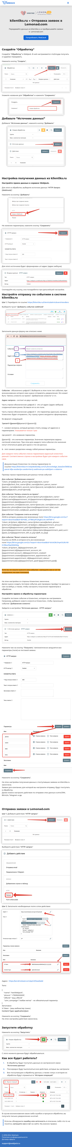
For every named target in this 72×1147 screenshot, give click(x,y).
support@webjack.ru (11, 1143)
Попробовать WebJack (36, 38)
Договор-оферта (8, 1139)
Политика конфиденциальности (14, 1137)
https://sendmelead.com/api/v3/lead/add (26, 981)
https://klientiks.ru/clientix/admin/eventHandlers (48, 302)
